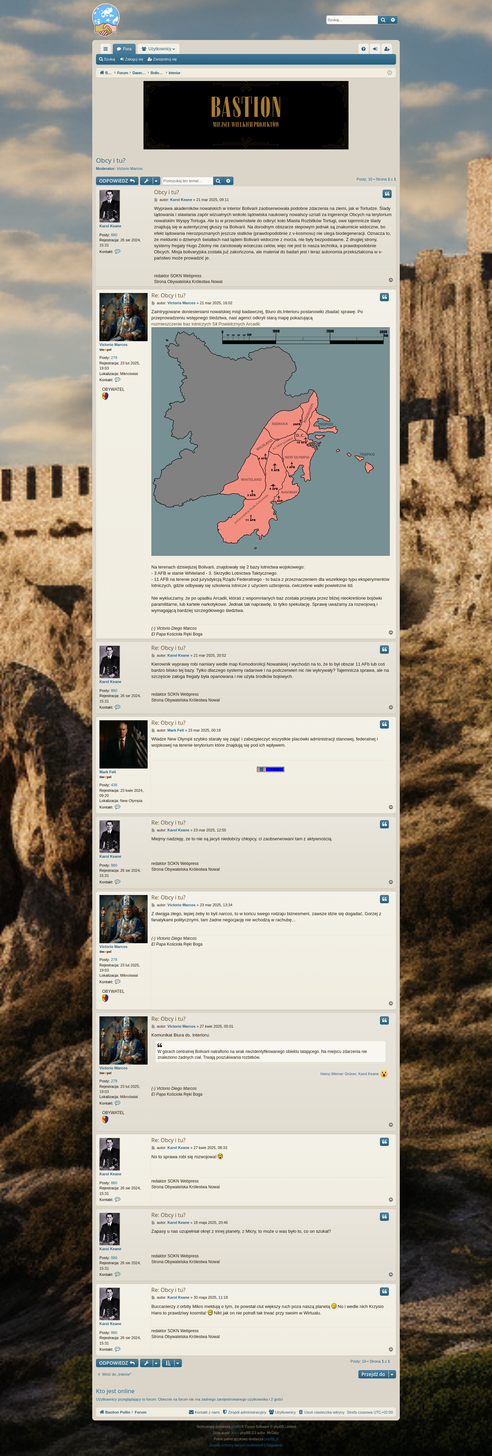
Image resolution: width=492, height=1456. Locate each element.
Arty (234, 1433)
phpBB (236, 1427)
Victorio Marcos (130, 168)
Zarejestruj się (165, 59)
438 (114, 785)
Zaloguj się (134, 59)
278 (114, 358)
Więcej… (107, 50)
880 (114, 235)
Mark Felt (107, 772)
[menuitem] (363, 49)
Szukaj (109, 59)
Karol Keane (110, 226)
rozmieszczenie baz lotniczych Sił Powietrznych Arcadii (205, 323)
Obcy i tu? (110, 160)
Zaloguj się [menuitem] (376, 50)
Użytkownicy (194, 48)
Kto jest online (115, 1391)
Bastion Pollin (129, 48)
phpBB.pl (271, 1439)
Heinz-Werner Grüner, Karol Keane (349, 1074)
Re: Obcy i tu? (168, 295)
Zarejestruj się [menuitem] (388, 50)
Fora (162, 48)
